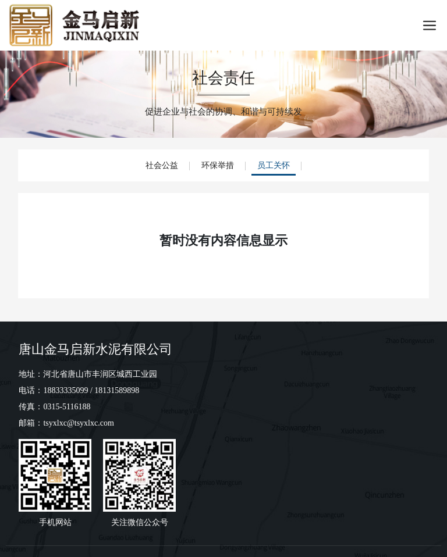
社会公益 (162, 165)
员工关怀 (273, 165)
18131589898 (116, 390)
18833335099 (65, 390)
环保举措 (217, 165)
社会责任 (223, 78)
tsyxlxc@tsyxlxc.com (78, 423)
